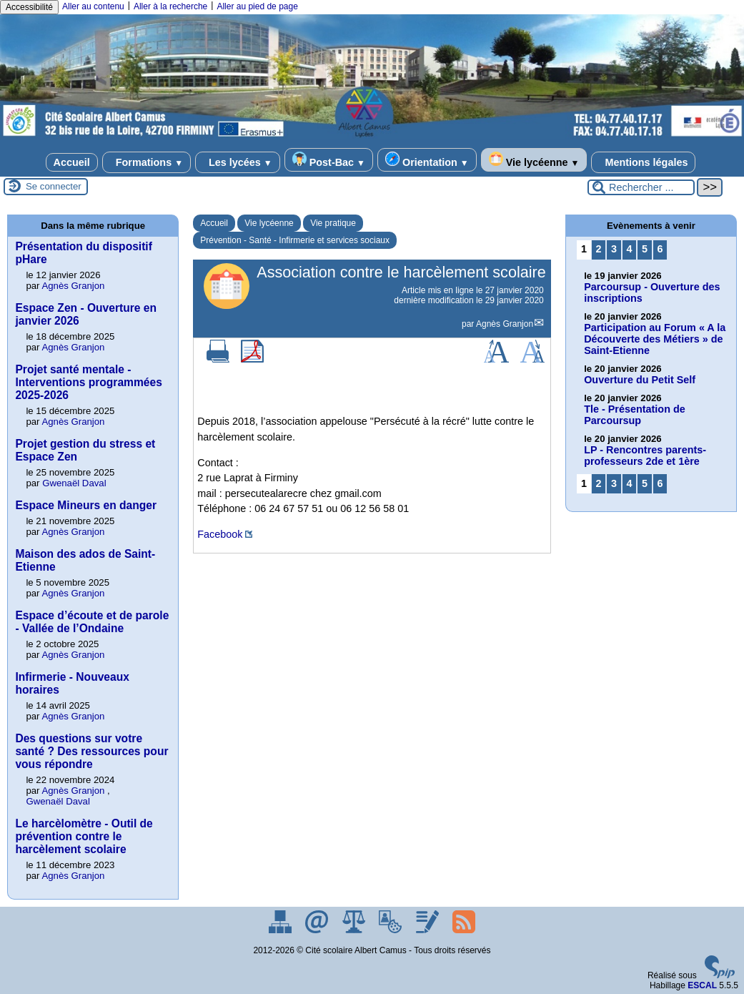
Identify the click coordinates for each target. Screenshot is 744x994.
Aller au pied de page (257, 6)
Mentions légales (643, 162)
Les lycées (237, 162)
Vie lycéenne (534, 160)
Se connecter (53, 186)
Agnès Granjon (504, 324)
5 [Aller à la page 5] (645, 249)
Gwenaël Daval (74, 483)
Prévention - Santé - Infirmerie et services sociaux (295, 240)
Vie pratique (333, 223)
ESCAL (702, 985)
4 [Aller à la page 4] (629, 249)
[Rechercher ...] (641, 187)
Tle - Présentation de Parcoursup (634, 414)
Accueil (72, 162)
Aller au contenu (93, 6)
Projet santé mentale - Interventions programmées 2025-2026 (88, 382)
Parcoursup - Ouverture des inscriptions (652, 292)
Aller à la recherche (170, 6)
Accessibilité (29, 7)
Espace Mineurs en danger (86, 505)
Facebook (219, 534)
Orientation (427, 160)
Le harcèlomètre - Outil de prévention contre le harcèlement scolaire (83, 836)
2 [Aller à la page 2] (598, 249)
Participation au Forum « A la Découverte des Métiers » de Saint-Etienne (654, 339)
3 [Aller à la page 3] (614, 249)
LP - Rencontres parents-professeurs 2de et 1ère (645, 455)
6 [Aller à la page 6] (660, 249)
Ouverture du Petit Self (639, 379)
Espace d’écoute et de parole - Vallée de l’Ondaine (92, 621)
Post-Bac (328, 160)
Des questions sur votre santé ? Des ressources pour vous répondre (91, 751)
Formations (146, 162)
